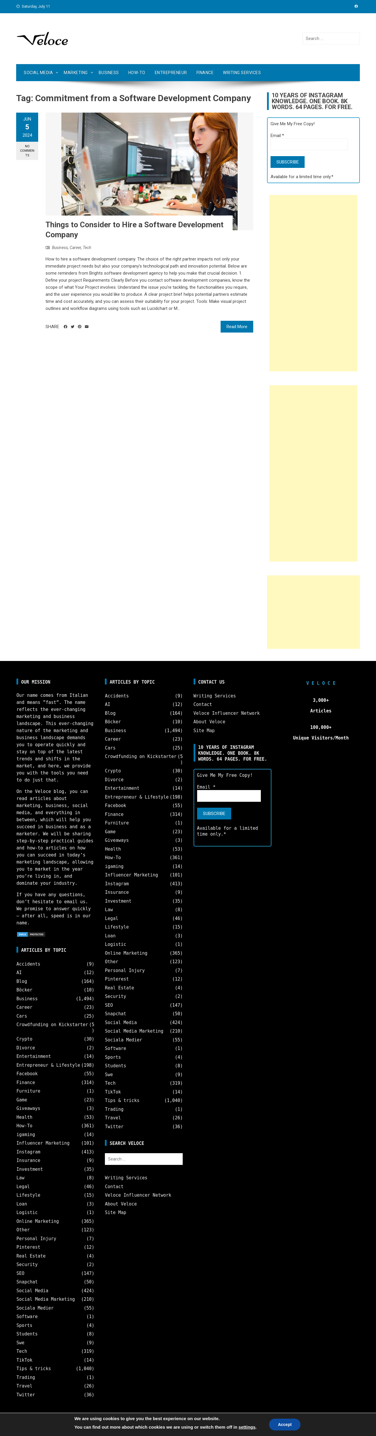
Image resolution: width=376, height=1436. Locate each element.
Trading (25, 1377)
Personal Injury (36, 1238)
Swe (20, 1342)
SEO (20, 1273)
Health (24, 1117)
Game (21, 1100)
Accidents (28, 964)
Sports (24, 1325)
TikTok (24, 1360)
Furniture (28, 1091)
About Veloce (121, 1204)
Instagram (28, 1152)
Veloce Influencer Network (138, 1195)
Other (23, 1230)
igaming (25, 1134)
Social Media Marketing (45, 1299)
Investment (29, 1169)
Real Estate (31, 1256)
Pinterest (28, 1247)
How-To (136, 72)
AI (19, 972)
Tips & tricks (33, 1368)
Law (20, 1177)
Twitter (25, 1394)
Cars (21, 1016)
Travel (24, 1386)
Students (27, 1334)
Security (27, 1264)
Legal (23, 1186)
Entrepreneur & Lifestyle (48, 1065)
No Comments (27, 150)
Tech (87, 247)
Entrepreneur (171, 72)
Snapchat (27, 1282)
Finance (205, 72)
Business (109, 72)
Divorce (25, 1048)
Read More (236, 326)
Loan (21, 1204)
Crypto (24, 1039)
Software (27, 1316)
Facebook (27, 1073)
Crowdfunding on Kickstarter (52, 1024)
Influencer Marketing (43, 1143)
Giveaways (28, 1108)
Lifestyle (28, 1195)
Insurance (28, 1160)
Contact (114, 1186)
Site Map (115, 1212)
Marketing (76, 72)
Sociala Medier (34, 1308)
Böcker (24, 990)
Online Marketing (37, 1221)
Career (75, 247)
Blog (21, 981)
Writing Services (242, 72)
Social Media (38, 72)
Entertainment (33, 1056)
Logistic (27, 1212)
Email (277, 135)
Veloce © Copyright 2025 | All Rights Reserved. (188, 1426)
